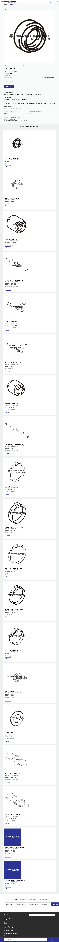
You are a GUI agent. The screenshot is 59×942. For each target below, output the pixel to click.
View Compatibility (48, 77)
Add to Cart (9, 86)
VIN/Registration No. (29, 900)
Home (5, 4)
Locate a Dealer (35, 915)
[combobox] (10, 905)
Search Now (55, 904)
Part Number (44, 900)
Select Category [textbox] (32, 904)
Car (17, 900)
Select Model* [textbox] (9, 904)
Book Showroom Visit (49, 915)
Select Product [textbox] (44, 904)
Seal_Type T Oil (12, 4)
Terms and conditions (49, 910)
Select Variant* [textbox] (20, 904)
